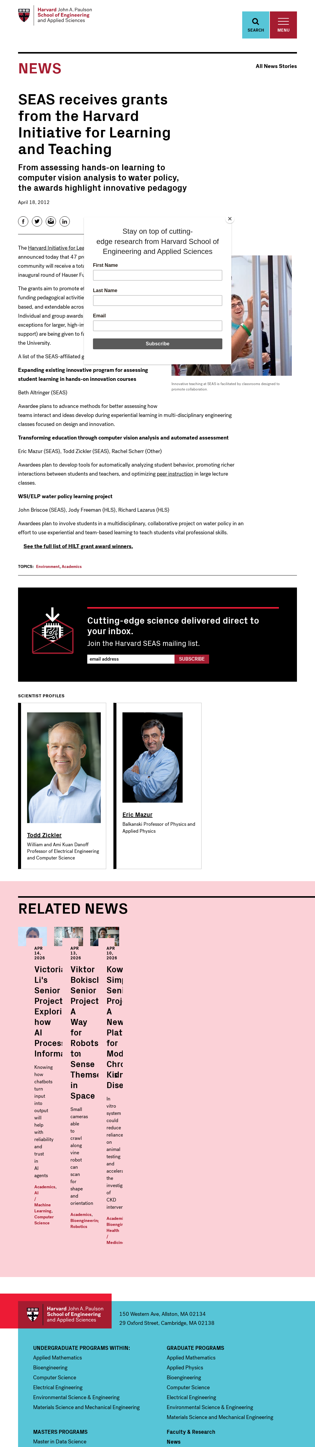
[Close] (229, 218)
